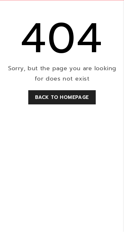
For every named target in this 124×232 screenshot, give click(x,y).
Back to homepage (62, 97)
